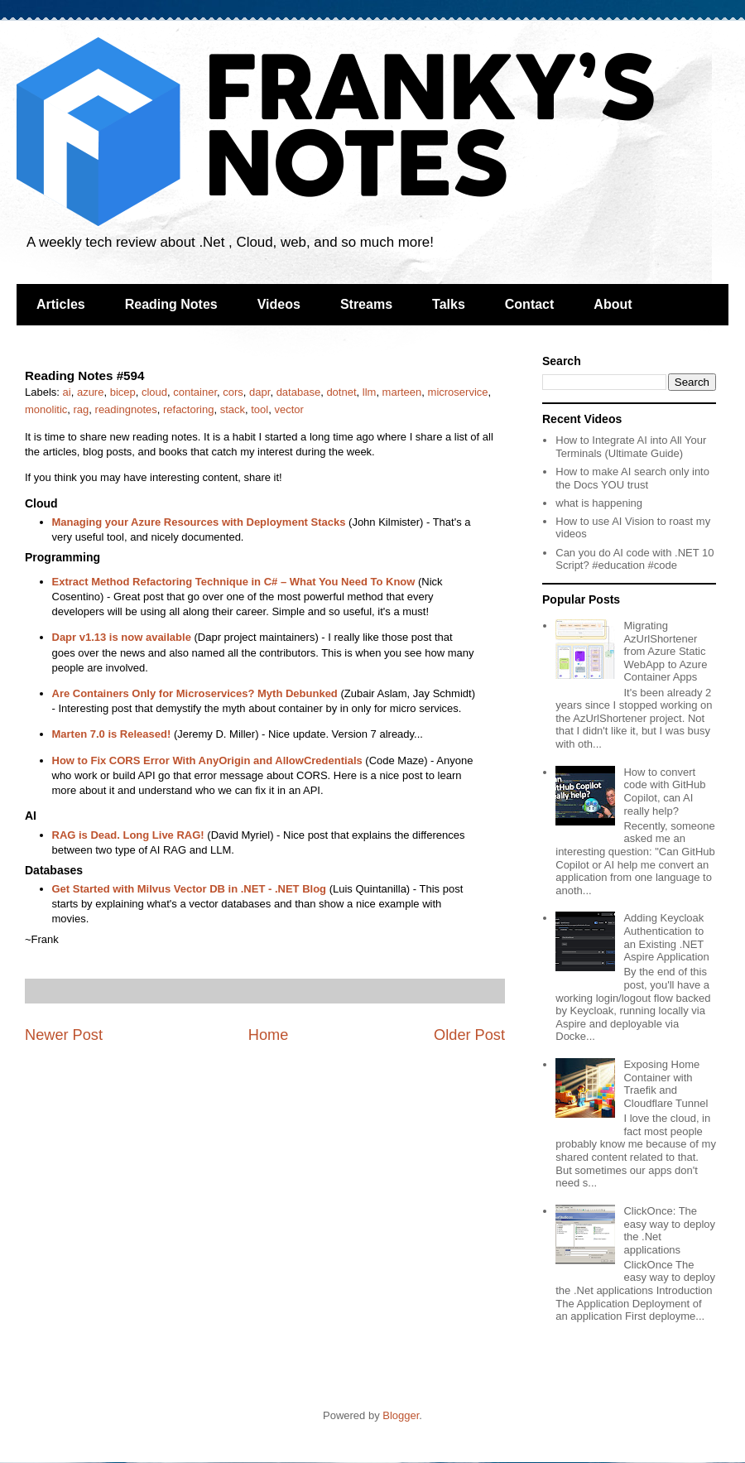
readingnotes (126, 409)
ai (67, 392)
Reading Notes (171, 304)
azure (90, 392)
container (195, 392)
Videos (278, 304)
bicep (123, 392)
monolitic (46, 409)
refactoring (188, 409)
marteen (402, 392)
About (613, 304)
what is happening (598, 503)
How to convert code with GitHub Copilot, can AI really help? (664, 791)
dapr (259, 392)
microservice (458, 392)
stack (232, 409)
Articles (60, 304)
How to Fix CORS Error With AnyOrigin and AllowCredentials (207, 760)
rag (81, 409)
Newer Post (64, 1035)
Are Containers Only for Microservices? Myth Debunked (195, 693)
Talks (448, 304)
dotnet (341, 392)
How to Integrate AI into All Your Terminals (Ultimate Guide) (630, 447)
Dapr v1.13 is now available (121, 637)
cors (233, 392)
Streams (366, 304)
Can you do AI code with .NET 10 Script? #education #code (634, 559)
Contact (530, 304)
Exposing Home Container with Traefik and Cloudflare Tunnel (665, 1083)
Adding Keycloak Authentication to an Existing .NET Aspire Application (666, 937)
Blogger (400, 1415)
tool (259, 409)
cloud (154, 392)
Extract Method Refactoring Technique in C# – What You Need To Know (234, 581)
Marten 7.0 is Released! (111, 734)
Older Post (469, 1035)
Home (268, 1035)
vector (288, 409)
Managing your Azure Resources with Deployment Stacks (199, 522)
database (298, 392)
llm (370, 392)
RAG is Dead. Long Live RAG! (128, 835)
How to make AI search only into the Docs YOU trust (632, 478)
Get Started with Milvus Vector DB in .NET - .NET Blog (189, 889)
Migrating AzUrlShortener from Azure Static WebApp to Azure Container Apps (665, 651)
